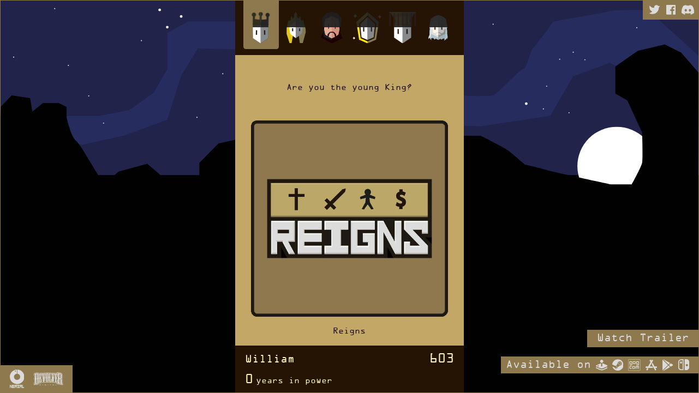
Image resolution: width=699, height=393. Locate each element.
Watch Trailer (643, 338)
